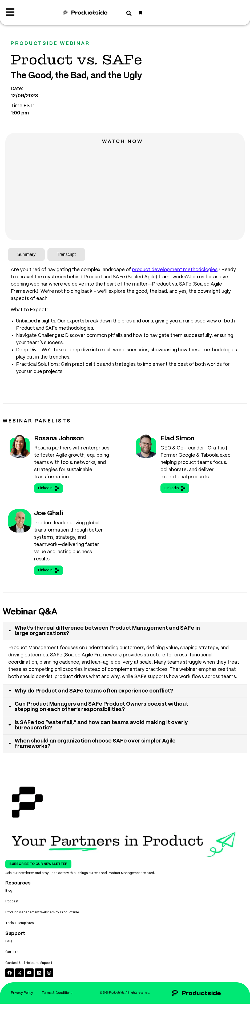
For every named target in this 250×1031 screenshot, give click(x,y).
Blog (8, 894)
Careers (11, 963)
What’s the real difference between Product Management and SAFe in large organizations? (107, 631)
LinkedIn (48, 488)
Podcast (11, 906)
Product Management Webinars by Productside (42, 918)
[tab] (26, 254)
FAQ (8, 950)
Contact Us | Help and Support (28, 975)
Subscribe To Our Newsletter (38, 866)
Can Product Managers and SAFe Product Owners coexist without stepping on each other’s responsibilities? (102, 708)
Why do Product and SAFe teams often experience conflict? (94, 691)
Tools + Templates (19, 931)
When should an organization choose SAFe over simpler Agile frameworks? (95, 746)
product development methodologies (174, 269)
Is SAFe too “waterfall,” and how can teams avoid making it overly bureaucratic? (101, 727)
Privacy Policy (42, 1007)
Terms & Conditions (41, 1019)
